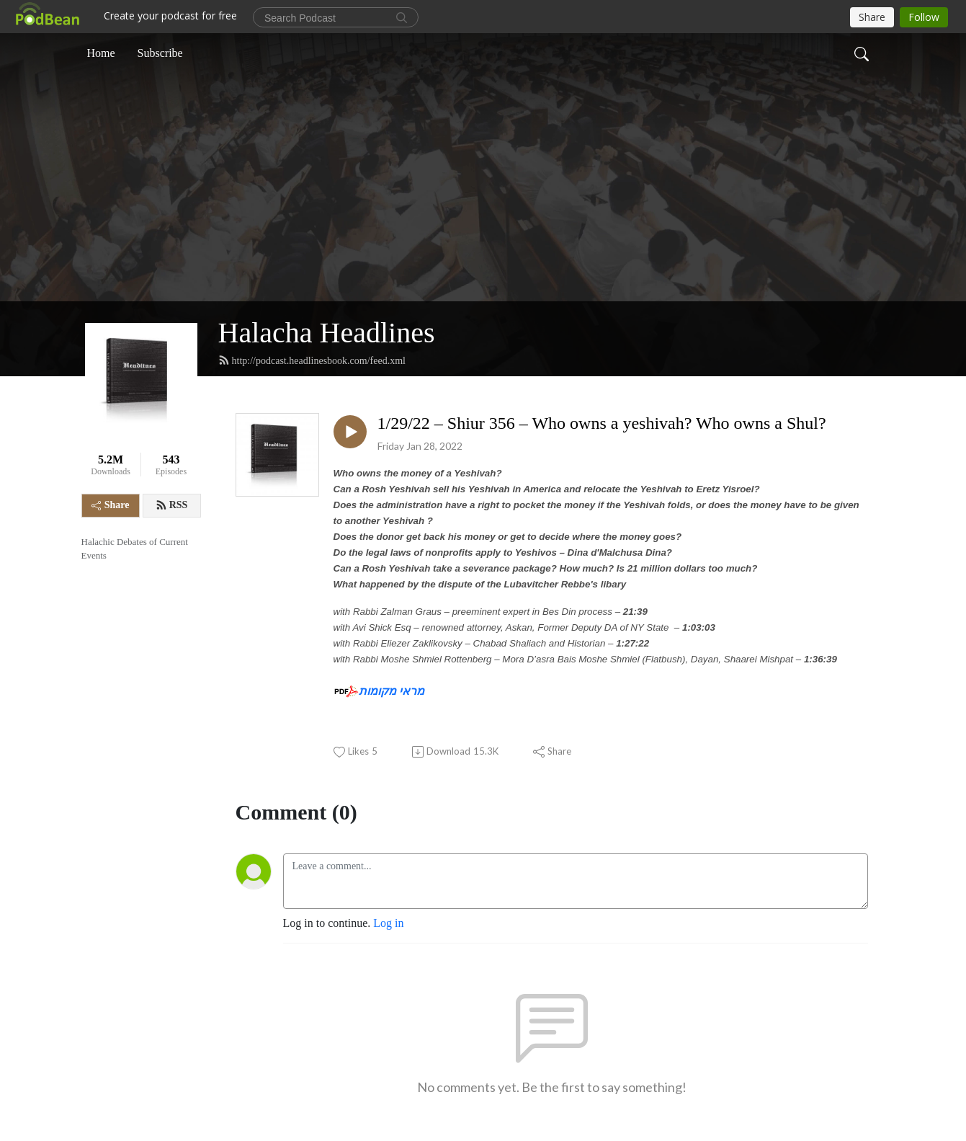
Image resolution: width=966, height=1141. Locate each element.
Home (101, 53)
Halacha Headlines (326, 332)
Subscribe (160, 53)
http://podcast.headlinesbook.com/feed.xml (312, 360)
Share (110, 505)
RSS (172, 505)
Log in (388, 923)
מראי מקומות (391, 691)
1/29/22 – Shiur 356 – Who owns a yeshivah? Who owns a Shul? (601, 423)
